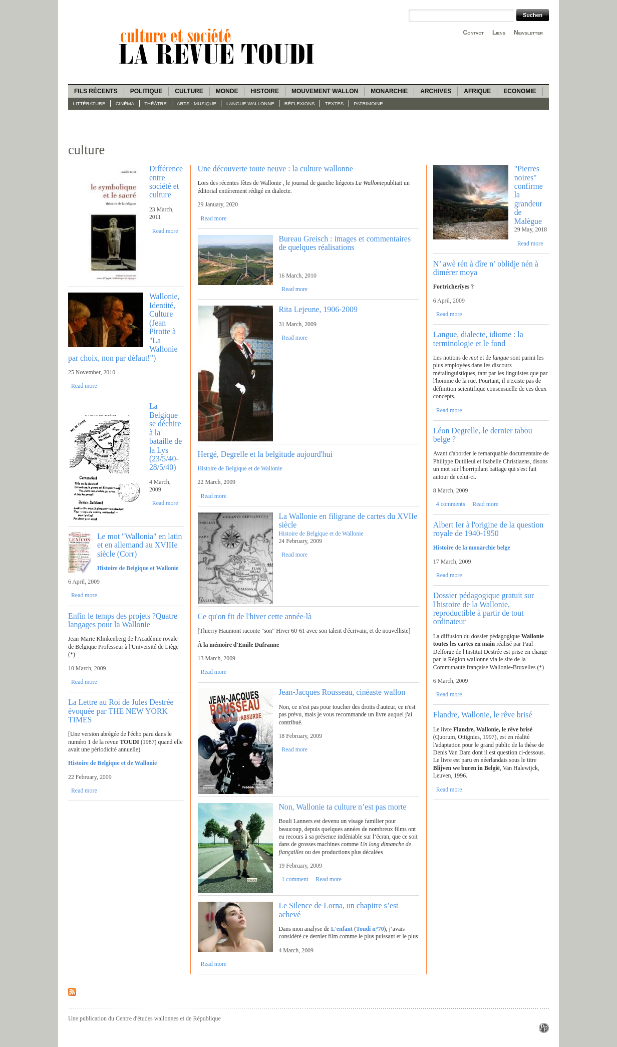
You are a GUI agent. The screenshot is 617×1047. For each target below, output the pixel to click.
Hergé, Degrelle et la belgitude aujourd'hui (265, 454)
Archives (435, 91)
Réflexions (299, 103)
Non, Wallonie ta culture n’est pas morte (342, 807)
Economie (519, 91)
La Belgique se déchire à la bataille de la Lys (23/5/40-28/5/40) (165, 436)
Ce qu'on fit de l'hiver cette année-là (255, 616)
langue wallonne (250, 103)
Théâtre (155, 103)
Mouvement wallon (324, 91)
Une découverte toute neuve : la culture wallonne (275, 168)
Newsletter (528, 32)
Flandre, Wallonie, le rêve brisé (482, 714)
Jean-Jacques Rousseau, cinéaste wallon (341, 692)
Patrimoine (368, 103)
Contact (473, 32)
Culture (189, 91)
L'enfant (342, 928)
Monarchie (389, 91)
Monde (227, 91)
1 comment (294, 879)
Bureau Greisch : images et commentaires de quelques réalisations (344, 242)
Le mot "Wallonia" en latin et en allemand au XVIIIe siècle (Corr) (139, 545)
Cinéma (125, 103)
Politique (146, 91)
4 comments (450, 503)
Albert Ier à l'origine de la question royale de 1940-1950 (488, 529)
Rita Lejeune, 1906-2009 (318, 309)
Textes (334, 103)
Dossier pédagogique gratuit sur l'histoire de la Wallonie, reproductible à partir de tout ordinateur (483, 608)
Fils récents (96, 91)
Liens (498, 32)
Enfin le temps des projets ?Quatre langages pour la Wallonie (122, 620)
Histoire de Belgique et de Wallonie (240, 468)
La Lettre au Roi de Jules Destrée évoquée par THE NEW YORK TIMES (121, 711)
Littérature (89, 103)
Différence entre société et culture (166, 181)
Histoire (264, 91)
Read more (165, 230)
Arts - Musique (196, 103)
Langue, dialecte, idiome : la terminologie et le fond (478, 338)
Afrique (477, 91)
